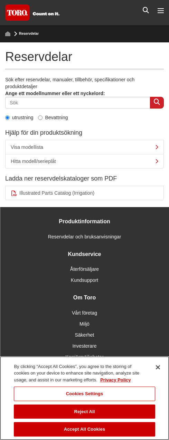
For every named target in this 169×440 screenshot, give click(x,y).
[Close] (158, 367)
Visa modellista (84, 147)
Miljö (84, 324)
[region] (84, 398)
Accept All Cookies (84, 429)
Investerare (84, 346)
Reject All (84, 411)
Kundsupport (84, 280)
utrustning (19, 117)
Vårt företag (84, 313)
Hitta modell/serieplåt (84, 161)
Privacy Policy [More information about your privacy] (115, 379)
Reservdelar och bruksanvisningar (84, 236)
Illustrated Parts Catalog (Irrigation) (52, 193)
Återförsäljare (84, 269)
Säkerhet (84, 335)
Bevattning (53, 117)
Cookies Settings (84, 393)
